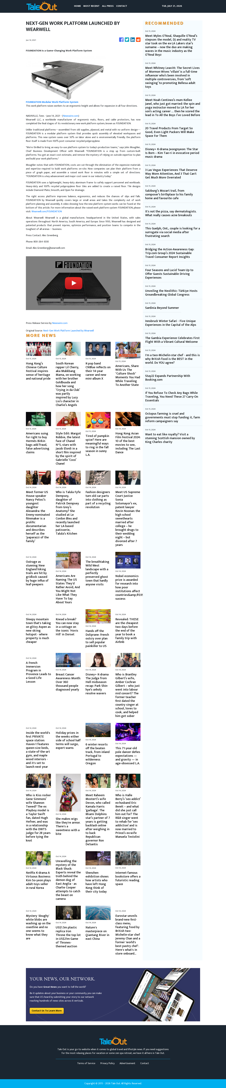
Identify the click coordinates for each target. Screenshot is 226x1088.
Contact (144, 1063)
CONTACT (121, 6)
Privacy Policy (107, 1063)
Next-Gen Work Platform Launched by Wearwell (68, 331)
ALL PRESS (108, 6)
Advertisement (127, 1063)
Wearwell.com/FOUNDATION (47, 211)
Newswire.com (70, 116)
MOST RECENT (91, 6)
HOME (77, 6)
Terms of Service (86, 1063)
